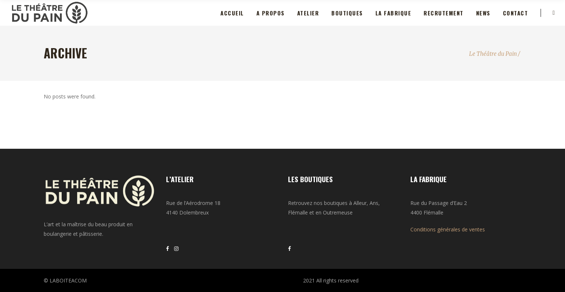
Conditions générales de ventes (447, 229)
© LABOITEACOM (65, 280)
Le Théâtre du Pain (493, 54)
